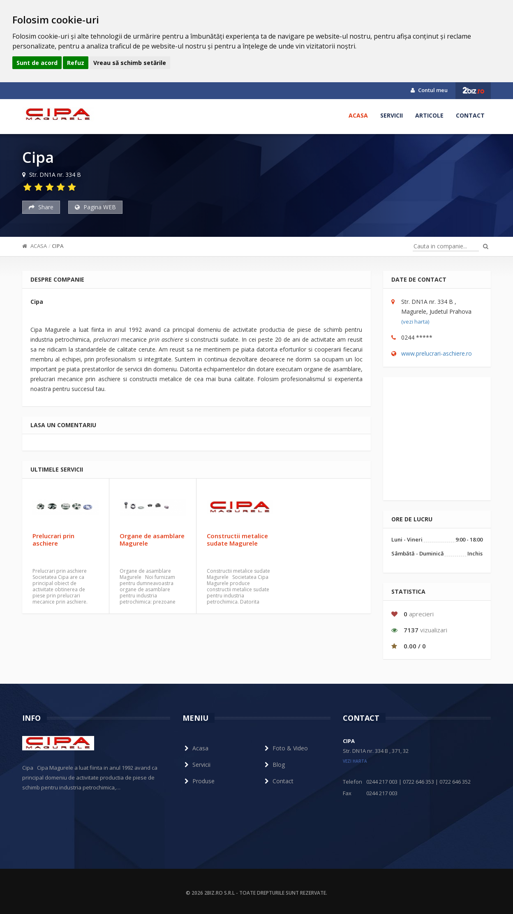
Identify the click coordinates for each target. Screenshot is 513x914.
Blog (274, 764)
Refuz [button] (75, 63)
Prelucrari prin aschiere (53, 539)
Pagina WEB (95, 207)
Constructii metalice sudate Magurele (237, 539)
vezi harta (355, 761)
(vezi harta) (415, 321)
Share (41, 207)
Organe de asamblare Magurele (152, 539)
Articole (429, 115)
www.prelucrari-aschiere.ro (436, 353)
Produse (199, 781)
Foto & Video (285, 748)
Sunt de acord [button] (37, 63)
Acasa (358, 115)
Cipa (58, 246)
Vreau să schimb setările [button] (129, 63)
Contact (470, 115)
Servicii (391, 115)
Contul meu (429, 90)
